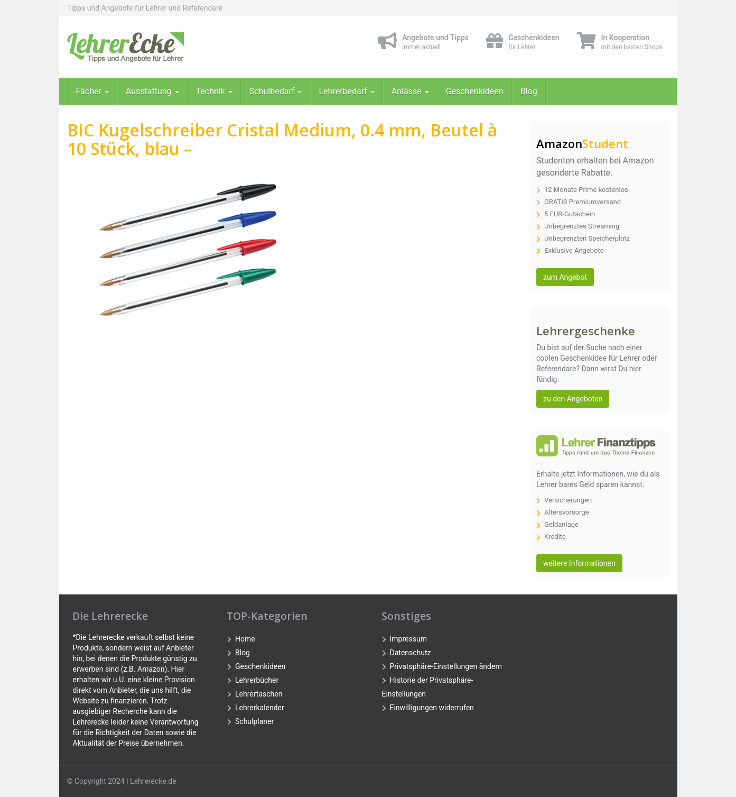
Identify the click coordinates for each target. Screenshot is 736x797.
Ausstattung (152, 91)
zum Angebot (565, 277)
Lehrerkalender (259, 707)
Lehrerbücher (256, 680)
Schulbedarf (275, 91)
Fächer (92, 91)
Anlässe (410, 91)
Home (245, 639)
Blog (528, 91)
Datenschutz (410, 652)
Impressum (408, 639)
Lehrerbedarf (346, 91)
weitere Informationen (579, 563)
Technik (214, 91)
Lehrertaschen (258, 694)
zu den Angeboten (572, 399)
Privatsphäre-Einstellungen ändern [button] (446, 666)
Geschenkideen (475, 91)
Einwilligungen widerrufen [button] (432, 707)
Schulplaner (254, 721)
